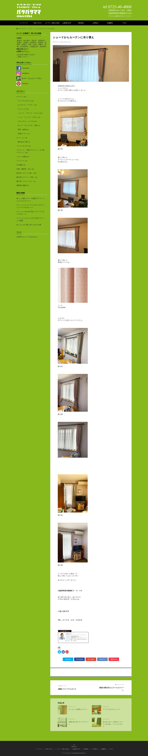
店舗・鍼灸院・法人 (25, 169)
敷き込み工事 (24, 142)
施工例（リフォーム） (26, 181)
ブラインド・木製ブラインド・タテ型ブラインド (30, 151)
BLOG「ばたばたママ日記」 (29, 78)
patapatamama (67, 42)
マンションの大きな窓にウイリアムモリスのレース (30, 213)
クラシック (23, 109)
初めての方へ (38, 23)
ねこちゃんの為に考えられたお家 (28, 225)
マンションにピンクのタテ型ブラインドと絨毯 (30, 219)
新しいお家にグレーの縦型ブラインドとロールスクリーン (30, 200)
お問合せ (95, 23)
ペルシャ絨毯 (22, 156)
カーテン (21, 97)
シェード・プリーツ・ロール (30, 113)
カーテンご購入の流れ (52, 23)
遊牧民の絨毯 (22, 185)
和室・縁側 (23, 129)
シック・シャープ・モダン (29, 117)
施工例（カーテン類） (26, 173)
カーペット (21, 138)
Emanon (83, 753)
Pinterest (22, 83)
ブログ (124, 23)
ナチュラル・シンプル (27, 121)
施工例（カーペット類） (26, 177)
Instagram (22, 73)
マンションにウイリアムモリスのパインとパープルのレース (30, 206)
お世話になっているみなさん (27, 237)
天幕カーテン (23, 133)
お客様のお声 (66, 23)
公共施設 (21, 165)
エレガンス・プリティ (27, 105)
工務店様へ (81, 23)
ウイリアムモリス (26, 101)
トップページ (23, 23)
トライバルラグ (23, 146)
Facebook (22, 68)
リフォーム (21, 161)
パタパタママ (68, 753)
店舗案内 (110, 23)
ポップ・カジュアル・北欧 (29, 125)
